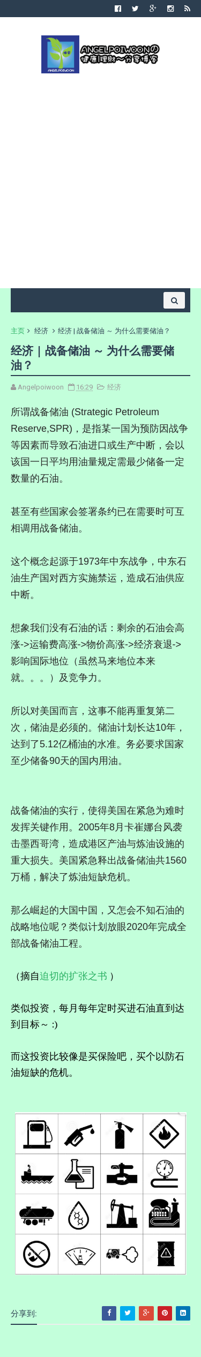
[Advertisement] (100, 179)
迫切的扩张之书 (73, 975)
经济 (41, 331)
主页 (18, 331)
